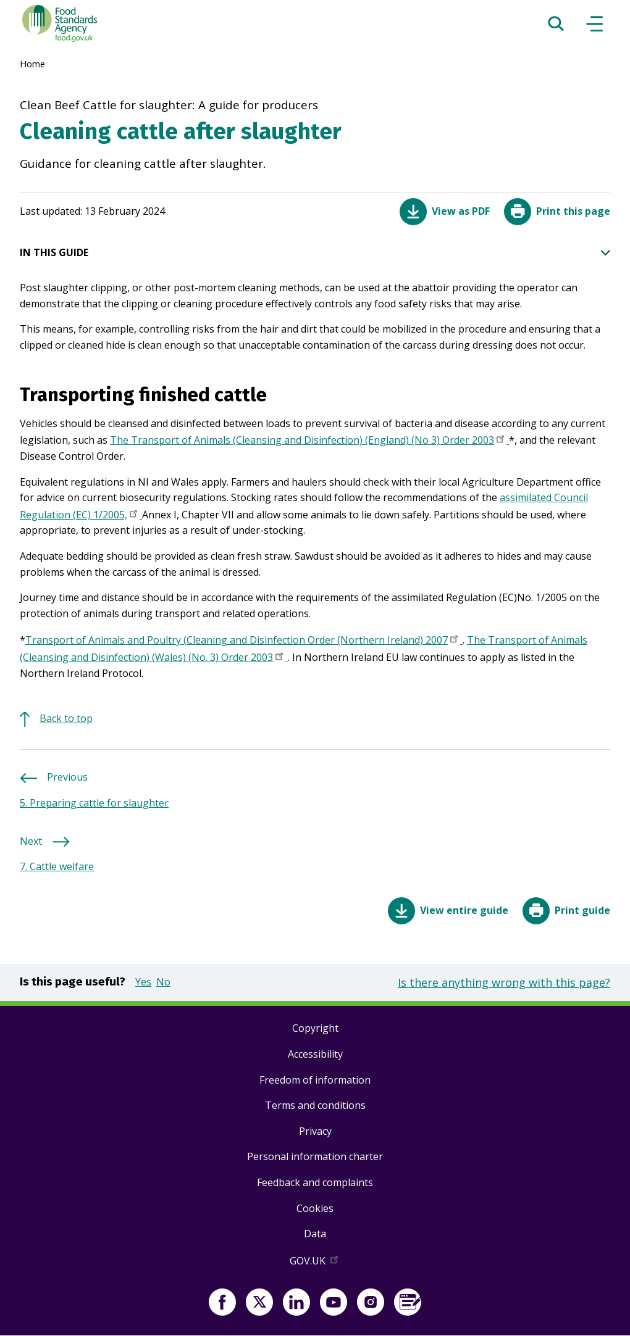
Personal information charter (315, 1156)
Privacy (315, 1131)
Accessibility (315, 1054)
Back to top (66, 718)
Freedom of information (315, 1080)
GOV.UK (315, 1263)
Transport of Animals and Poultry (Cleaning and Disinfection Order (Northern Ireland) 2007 (244, 641)
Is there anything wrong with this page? (504, 982)
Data (315, 1233)
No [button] (163, 982)
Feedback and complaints (315, 1182)
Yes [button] (143, 982)
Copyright (315, 1028)
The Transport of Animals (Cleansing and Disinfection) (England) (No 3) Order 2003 (309, 441)
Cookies (315, 1208)
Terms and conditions (315, 1105)
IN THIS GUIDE (315, 253)
